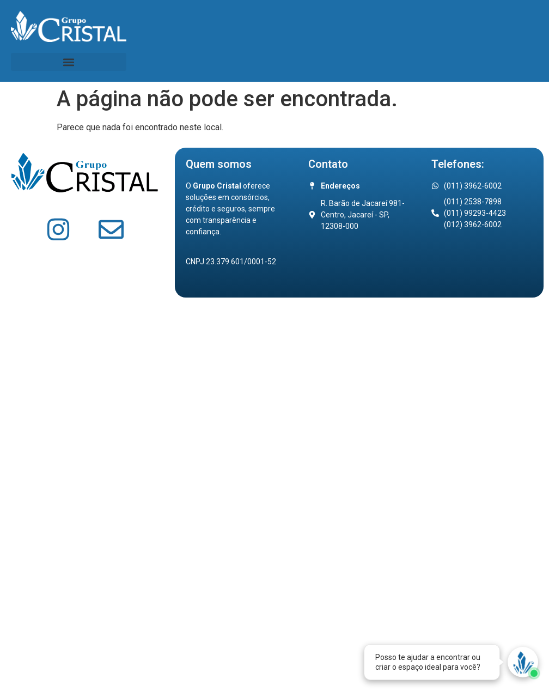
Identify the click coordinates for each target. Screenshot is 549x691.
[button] (68, 62)
